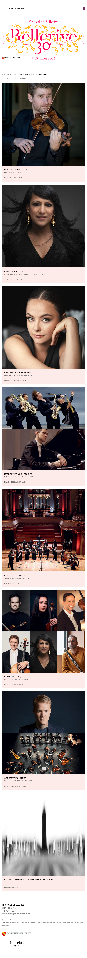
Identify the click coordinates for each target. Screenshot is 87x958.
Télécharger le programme (15, 78)
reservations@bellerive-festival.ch (16, 914)
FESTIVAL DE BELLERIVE (13, 8)
